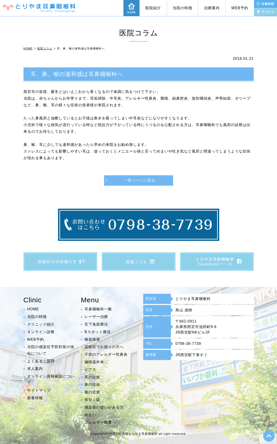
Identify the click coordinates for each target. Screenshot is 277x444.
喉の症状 (92, 392)
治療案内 (212, 8)
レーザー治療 (96, 317)
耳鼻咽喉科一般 (98, 309)
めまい (90, 415)
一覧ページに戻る (139, 180)
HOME (33, 309)
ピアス (90, 370)
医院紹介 (153, 8)
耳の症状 (92, 377)
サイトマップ (39, 390)
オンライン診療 (41, 332)
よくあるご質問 (41, 361)
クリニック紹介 (41, 324)
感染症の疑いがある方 (104, 407)
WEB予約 (239, 8)
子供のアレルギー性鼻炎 (106, 354)
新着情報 (35, 398)
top (269, 436)
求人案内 (35, 369)
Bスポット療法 (98, 332)
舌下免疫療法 (96, 324)
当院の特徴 (182, 8)
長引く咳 (92, 400)
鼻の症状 (92, 385)
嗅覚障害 (92, 339)
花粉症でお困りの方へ (104, 347)
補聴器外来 (94, 362)
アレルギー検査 (98, 422)
